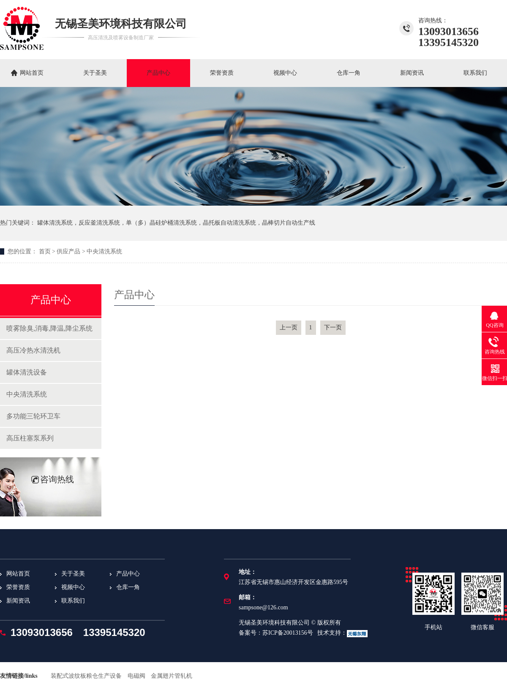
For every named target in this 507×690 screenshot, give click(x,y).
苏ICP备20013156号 (287, 633)
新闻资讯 (412, 73)
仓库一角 (348, 73)
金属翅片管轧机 (171, 676)
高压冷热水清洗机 (33, 350)
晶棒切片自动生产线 (288, 223)
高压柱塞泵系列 (30, 438)
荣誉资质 (222, 73)
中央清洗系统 (104, 251)
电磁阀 (136, 676)
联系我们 (475, 73)
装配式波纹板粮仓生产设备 (86, 676)
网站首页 (32, 73)
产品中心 (158, 73)
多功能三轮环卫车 (33, 416)
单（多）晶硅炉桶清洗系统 (161, 223)
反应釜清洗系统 (99, 223)
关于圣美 (95, 73)
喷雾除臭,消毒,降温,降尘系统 (49, 328)
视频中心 (285, 73)
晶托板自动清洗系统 (229, 223)
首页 (45, 251)
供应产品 (68, 251)
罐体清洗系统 (55, 223)
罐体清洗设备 (26, 372)
